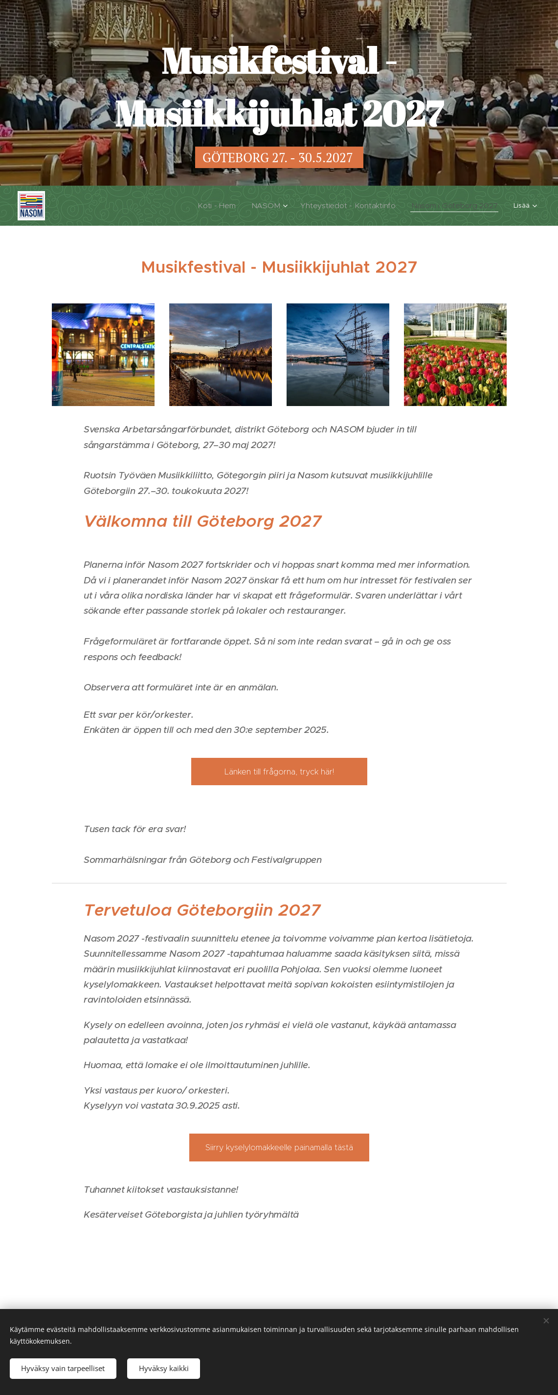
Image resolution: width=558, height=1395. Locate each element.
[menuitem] (156, 205)
